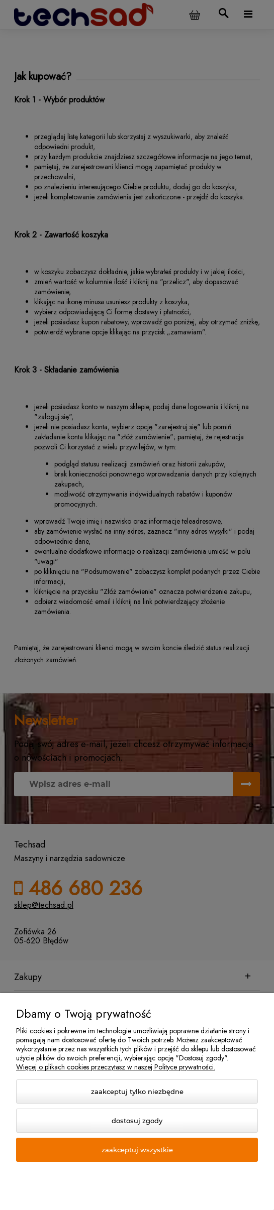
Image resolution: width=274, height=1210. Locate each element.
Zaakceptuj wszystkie (137, 1150)
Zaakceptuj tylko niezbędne (137, 1091)
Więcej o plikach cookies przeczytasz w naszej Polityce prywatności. (115, 1067)
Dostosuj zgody (137, 1121)
